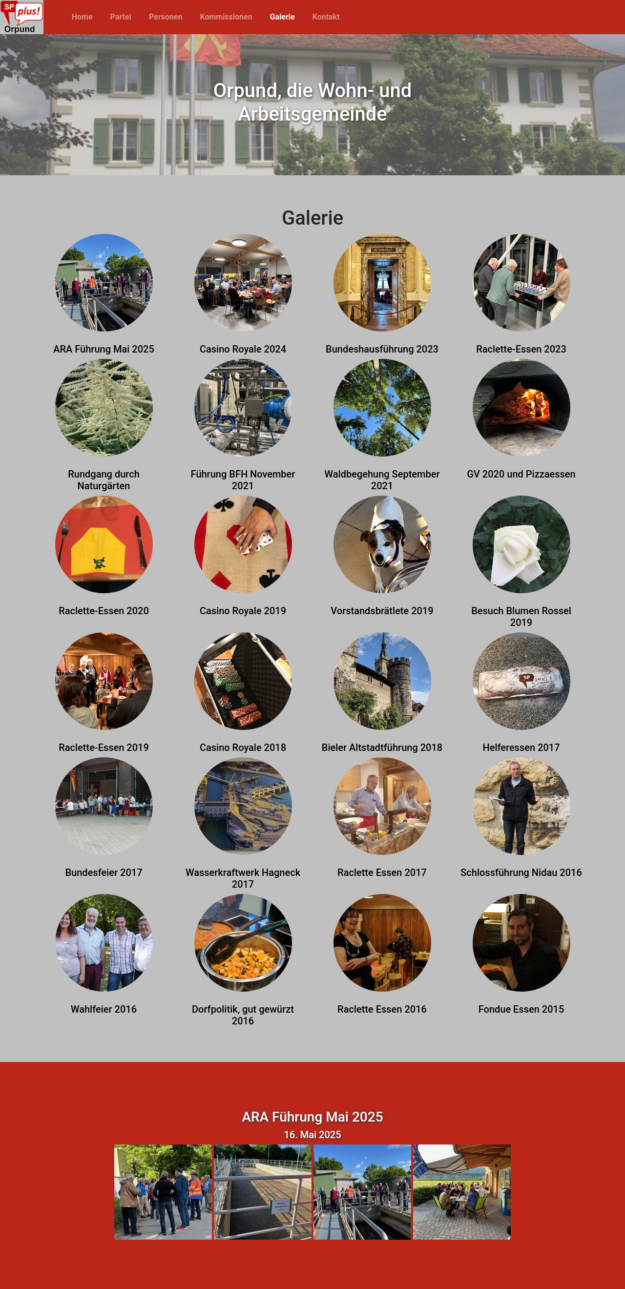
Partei (120, 16)
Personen (166, 16)
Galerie (282, 16)
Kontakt (326, 16)
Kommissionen (226, 16)
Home (82, 16)
